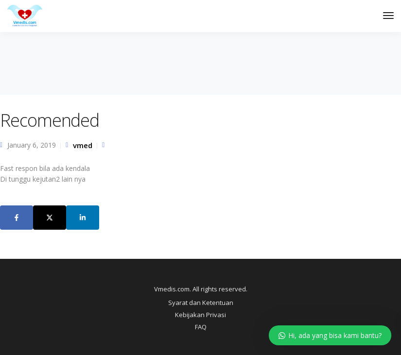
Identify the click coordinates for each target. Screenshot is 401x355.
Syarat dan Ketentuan (200, 302)
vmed (82, 145)
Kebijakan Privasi (200, 314)
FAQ (201, 326)
